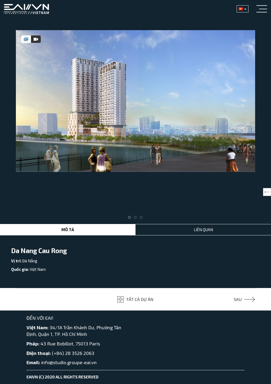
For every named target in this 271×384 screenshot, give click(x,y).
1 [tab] (130, 218)
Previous (44, 119)
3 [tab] (142, 218)
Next (227, 119)
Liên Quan (203, 229)
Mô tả (67, 229)
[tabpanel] (135, 101)
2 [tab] (136, 218)
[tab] (26, 39)
